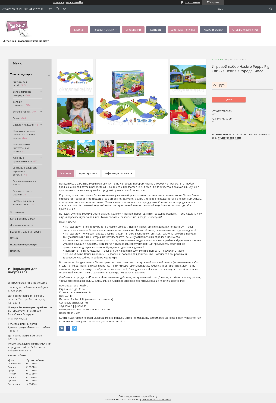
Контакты (156, 29)
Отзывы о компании (245, 29)
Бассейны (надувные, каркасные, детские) (25, 171)
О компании (133, 29)
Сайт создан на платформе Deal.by (138, 396)
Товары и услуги (103, 29)
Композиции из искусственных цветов (21, 148)
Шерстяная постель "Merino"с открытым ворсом (24, 134)
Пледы (16, 118)
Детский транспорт (19, 103)
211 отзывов (192, 2)
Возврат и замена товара (25, 231)
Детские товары (22, 111)
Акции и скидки (213, 29)
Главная (79, 29)
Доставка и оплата (183, 29)
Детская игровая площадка (22, 93)
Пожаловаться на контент (156, 399)
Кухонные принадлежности (22, 159)
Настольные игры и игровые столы (23, 202)
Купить (229, 99)
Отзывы (15, 238)
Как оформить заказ (22, 218)
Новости (15, 250)
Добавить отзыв (50, 9)
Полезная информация (23, 244)
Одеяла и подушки (23, 124)
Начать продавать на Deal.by (68, 2)
